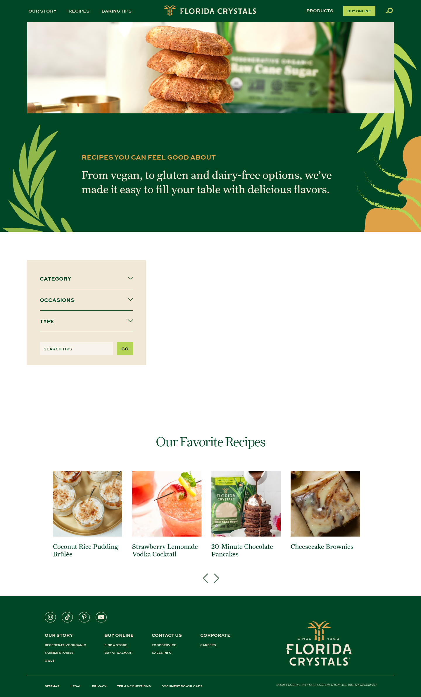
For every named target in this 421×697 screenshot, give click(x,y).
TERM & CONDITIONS (134, 686)
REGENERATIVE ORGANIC (65, 645)
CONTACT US (167, 635)
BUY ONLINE (119, 635)
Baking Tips (116, 11)
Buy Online (359, 10)
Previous (207, 571)
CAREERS (208, 645)
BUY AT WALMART (118, 652)
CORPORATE (215, 635)
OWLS (50, 660)
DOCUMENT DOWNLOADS (182, 686)
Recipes (78, 11)
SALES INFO (162, 652)
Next (214, 571)
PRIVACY (99, 686)
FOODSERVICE (164, 645)
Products (319, 10)
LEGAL (75, 686)
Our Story (42, 11)
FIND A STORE (115, 645)
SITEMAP (52, 686)
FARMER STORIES (59, 652)
